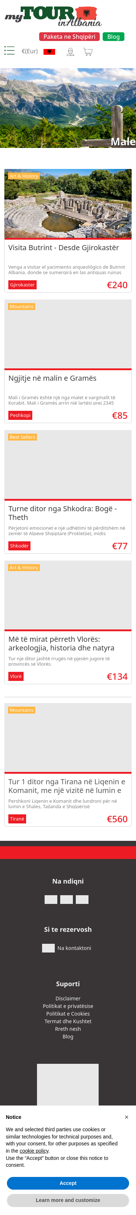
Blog (113, 37)
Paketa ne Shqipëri (69, 37)
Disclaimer (68, 998)
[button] (126, 1117)
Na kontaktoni (74, 948)
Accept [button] (68, 1183)
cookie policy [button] (34, 1151)
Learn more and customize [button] (68, 1200)
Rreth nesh (68, 1028)
